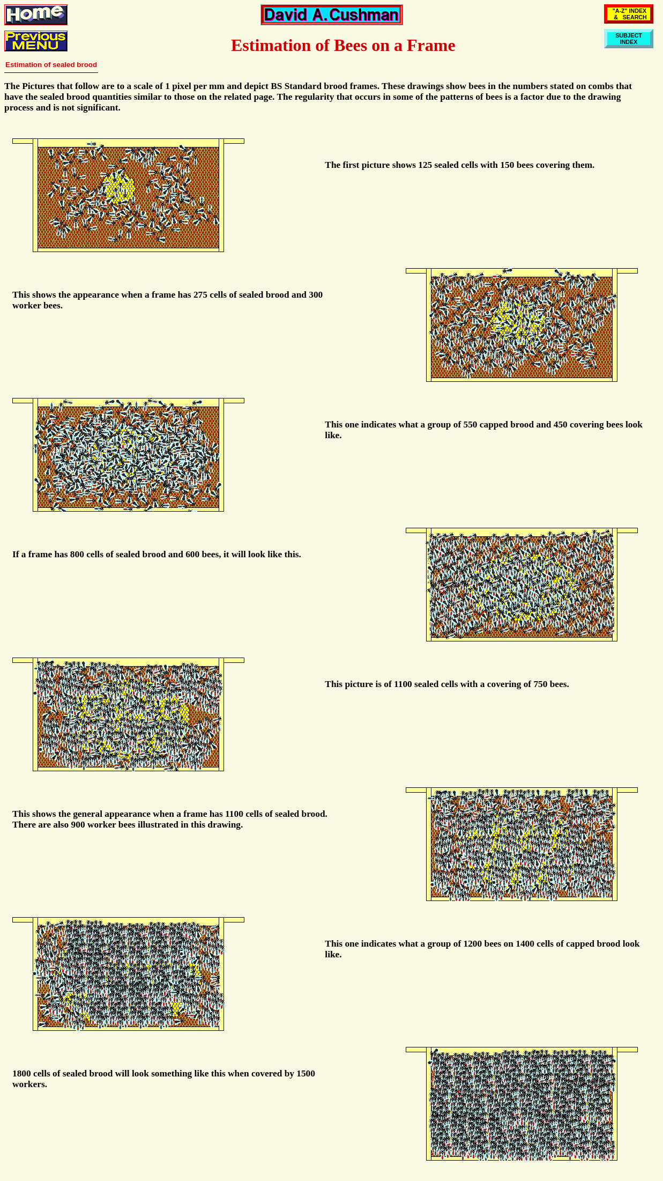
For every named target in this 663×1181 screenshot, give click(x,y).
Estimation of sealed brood (51, 65)
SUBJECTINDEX (628, 38)
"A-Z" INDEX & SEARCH (628, 14)
